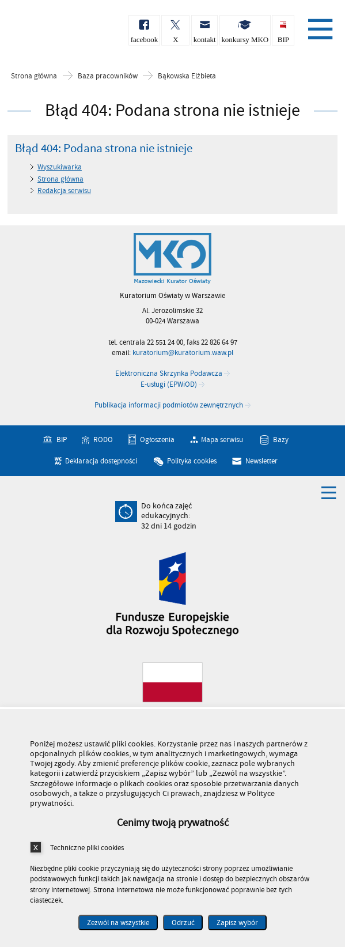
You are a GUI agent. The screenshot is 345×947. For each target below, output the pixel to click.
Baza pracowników (108, 76)
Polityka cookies (192, 461)
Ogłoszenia (157, 439)
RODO (103, 439)
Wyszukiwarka (59, 167)
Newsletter (261, 461)
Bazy (281, 439)
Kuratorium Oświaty (69, 34)
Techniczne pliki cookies (87, 847)
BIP (61, 439)
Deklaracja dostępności (101, 461)
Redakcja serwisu (64, 190)
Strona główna (34, 76)
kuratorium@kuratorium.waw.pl (182, 352)
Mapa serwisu (222, 439)
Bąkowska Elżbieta (187, 76)
